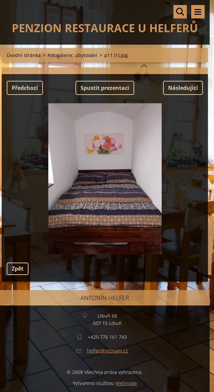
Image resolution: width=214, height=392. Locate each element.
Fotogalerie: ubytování (72, 55)
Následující (183, 88)
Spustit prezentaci (105, 88)
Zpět (17, 268)
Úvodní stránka (24, 55)
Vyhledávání (180, 11)
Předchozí (25, 88)
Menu (198, 11)
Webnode (126, 383)
